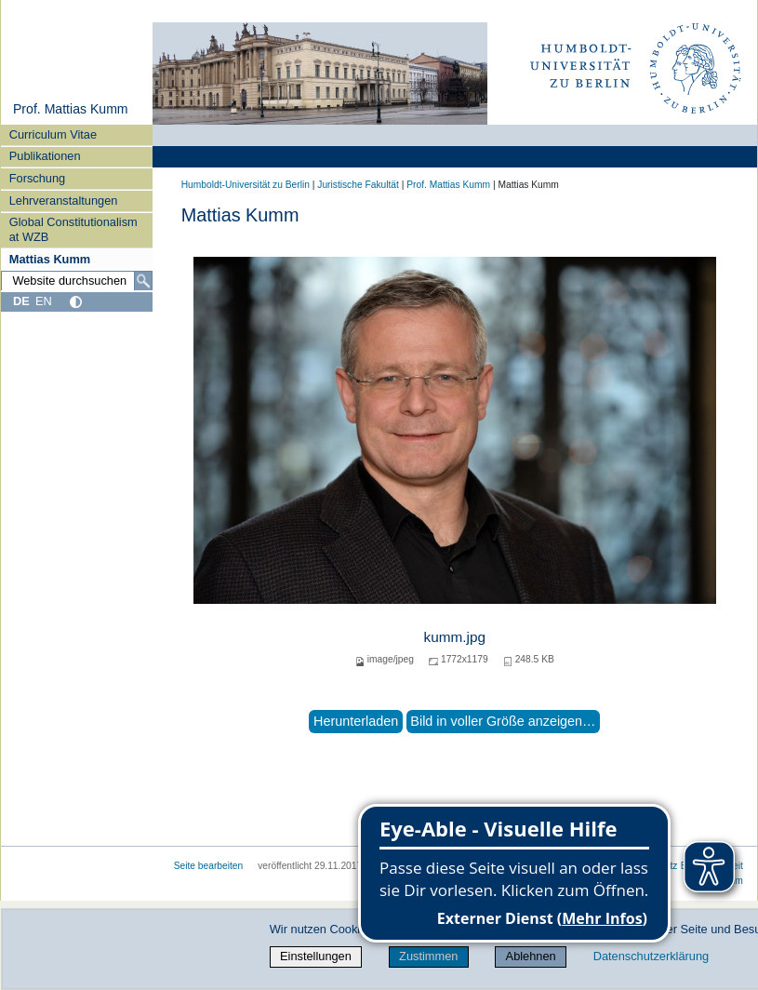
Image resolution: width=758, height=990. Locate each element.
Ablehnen (531, 956)
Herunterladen (355, 721)
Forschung (37, 178)
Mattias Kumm (49, 259)
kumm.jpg (454, 637)
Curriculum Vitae (53, 134)
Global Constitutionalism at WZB (73, 229)
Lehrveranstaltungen (63, 200)
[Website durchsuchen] (77, 281)
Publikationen (45, 156)
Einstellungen (316, 956)
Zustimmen (428, 956)
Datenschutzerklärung (651, 956)
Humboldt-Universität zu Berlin (245, 185)
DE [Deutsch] (21, 301)
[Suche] (143, 281)
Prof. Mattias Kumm (70, 108)
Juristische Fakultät (358, 185)
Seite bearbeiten (209, 866)
